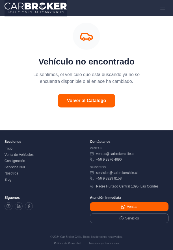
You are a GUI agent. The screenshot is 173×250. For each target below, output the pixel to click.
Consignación (15, 161)
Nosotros (11, 173)
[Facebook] (29, 206)
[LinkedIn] (19, 206)
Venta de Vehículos (19, 155)
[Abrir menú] (162, 8)
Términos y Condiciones (104, 243)
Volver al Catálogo (86, 100)
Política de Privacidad (67, 243)
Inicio (8, 148)
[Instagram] (8, 206)
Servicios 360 (15, 167)
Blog (8, 180)
